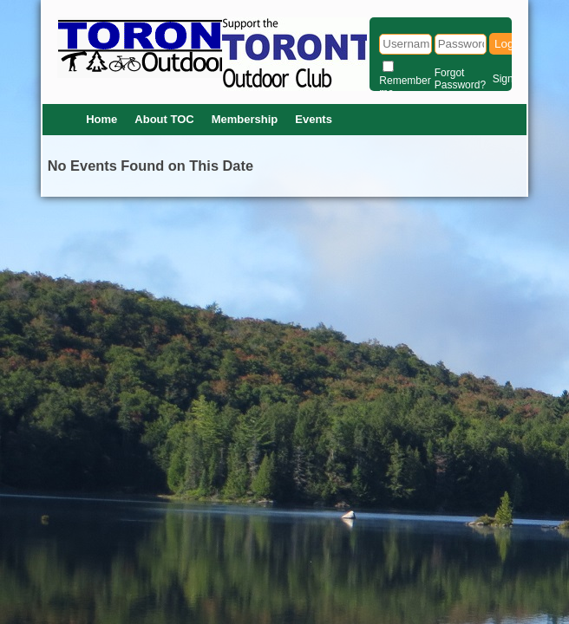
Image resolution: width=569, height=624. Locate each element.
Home (101, 119)
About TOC (163, 119)
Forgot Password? (460, 79)
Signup (509, 79)
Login (508, 43)
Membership (245, 119)
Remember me (404, 87)
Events (313, 119)
